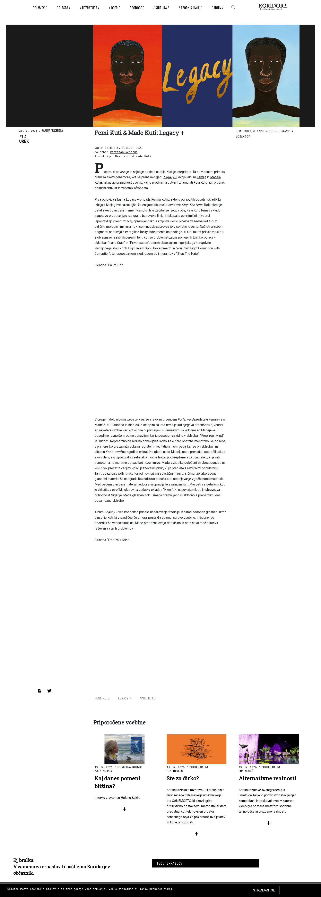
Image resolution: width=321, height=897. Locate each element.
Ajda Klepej (103, 771)
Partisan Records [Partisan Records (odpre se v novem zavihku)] (123, 152)
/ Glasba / (63, 7)
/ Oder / (114, 7)
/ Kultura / (161, 7)
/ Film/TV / (40, 7)
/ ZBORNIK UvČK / (190, 7)
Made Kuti (147, 698)
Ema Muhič (246, 771)
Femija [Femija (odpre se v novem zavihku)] (201, 177)
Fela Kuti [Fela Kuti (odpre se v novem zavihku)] (200, 182)
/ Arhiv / (217, 7)
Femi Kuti (102, 698)
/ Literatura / (89, 7)
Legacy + (125, 698)
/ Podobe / (137, 7)
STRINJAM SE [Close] (264, 890)
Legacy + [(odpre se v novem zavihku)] (170, 177)
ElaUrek (24, 139)
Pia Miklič (175, 771)
